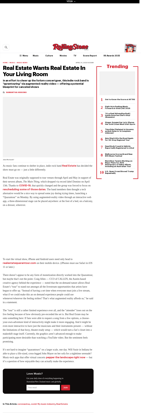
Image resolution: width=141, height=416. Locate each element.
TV (74, 56)
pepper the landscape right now (65, 357)
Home (5, 62)
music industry (47, 404)
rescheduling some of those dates (24, 189)
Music (36, 56)
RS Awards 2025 (112, 56)
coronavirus (24, 404)
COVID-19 (25, 185)
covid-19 (35, 404)
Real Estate (69, 166)
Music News (22, 62)
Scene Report (90, 56)
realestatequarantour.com (19, 263)
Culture (49, 56)
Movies (63, 56)
